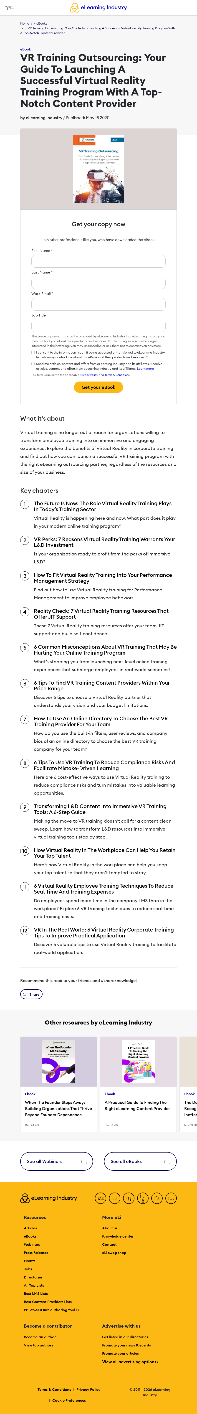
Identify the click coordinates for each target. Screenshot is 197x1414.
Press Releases (36, 1252)
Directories (33, 1277)
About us (109, 1228)
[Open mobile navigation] (8, 8)
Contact (109, 1244)
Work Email (42, 293)
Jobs (28, 1269)
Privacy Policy (89, 375)
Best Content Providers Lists (48, 1301)
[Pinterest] (157, 1198)
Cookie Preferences (69, 1400)
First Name (42, 250)
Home (24, 23)
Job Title (38, 315)
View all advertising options (131, 1361)
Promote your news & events (126, 1345)
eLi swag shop (114, 1252)
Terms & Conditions (117, 375)
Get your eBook (98, 387)
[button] (31, 994)
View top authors (38, 1345)
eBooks (41, 23)
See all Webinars (56, 1161)
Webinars (32, 1244)
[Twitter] (114, 1198)
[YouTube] (143, 1198)
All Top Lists (34, 1285)
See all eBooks (140, 1161)
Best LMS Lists (36, 1293)
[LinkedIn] (128, 1198)
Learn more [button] (145, 369)
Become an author (40, 1337)
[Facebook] (100, 1198)
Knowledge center (118, 1236)
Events (29, 1260)
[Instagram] (171, 1198)
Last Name (42, 272)
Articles (30, 1228)
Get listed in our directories (125, 1337)
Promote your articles (120, 1353)
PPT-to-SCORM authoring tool (51, 1310)
